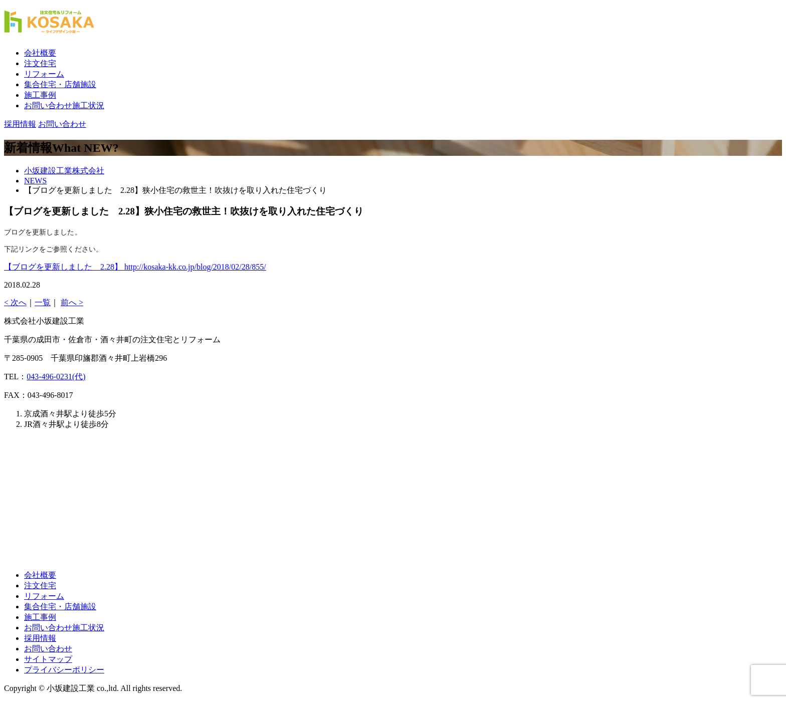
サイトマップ (48, 659)
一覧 (43, 302)
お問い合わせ (48, 648)
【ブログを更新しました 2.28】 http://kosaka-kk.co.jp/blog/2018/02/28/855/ (135, 267)
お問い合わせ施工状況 (64, 105)
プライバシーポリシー (64, 669)
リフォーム (44, 74)
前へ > (72, 302)
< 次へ (15, 302)
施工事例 (40, 95)
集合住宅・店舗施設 (60, 84)
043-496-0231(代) (56, 376)
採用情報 (40, 638)
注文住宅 (40, 63)
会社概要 (40, 53)
